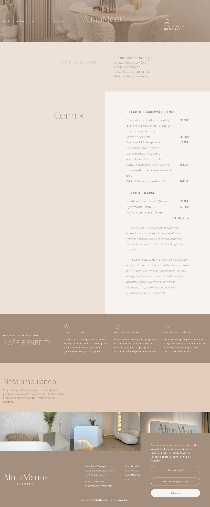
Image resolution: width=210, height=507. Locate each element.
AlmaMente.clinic (102, 500)
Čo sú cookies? (175, 470)
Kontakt (59, 21)
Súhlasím (175, 493)
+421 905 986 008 (94, 481)
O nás (7, 21)
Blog (46, 21)
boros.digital (123, 500)
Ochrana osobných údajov (175, 481)
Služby (20, 21)
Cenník (33, 21)
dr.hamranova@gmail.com (98, 485)
